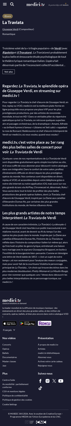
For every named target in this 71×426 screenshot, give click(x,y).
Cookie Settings (9, 404)
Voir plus (8, 71)
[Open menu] (4, 4)
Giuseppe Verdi (10, 29)
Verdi (57, 48)
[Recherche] (12, 4)
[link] (9, 323)
